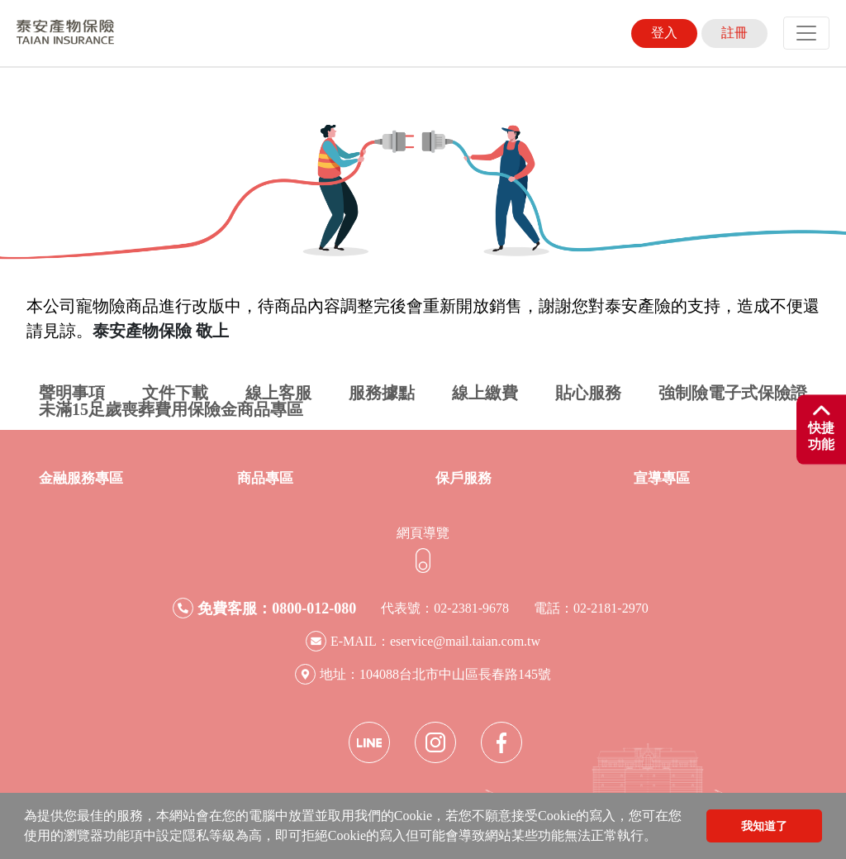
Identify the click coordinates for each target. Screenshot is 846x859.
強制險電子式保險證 (732, 393)
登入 (664, 33)
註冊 (734, 33)
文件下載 (175, 393)
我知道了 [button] (764, 826)
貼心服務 (588, 393)
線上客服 (278, 393)
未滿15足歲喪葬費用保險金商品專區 (171, 409)
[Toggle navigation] (806, 33)
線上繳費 (485, 393)
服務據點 (382, 393)
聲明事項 (72, 393)
